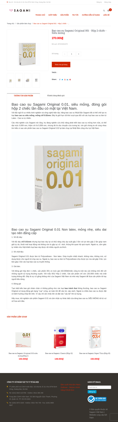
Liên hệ (106, 15)
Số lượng (55, 53)
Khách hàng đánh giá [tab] (55, 95)
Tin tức (75, 15)
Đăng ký (99, 2)
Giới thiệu (52, 15)
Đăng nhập (107, 2)
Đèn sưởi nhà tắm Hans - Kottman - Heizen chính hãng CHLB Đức (71, 387)
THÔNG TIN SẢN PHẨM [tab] (23, 96)
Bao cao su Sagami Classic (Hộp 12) (59, 353)
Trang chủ (40, 15)
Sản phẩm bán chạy (24, 23)
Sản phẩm (64, 15)
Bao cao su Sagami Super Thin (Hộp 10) (94, 353)
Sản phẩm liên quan (17, 317)
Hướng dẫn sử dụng (91, 15)
